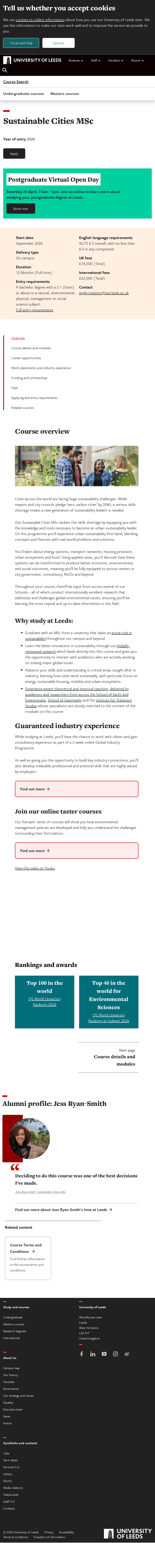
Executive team (13, 1409)
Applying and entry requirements (34, 397)
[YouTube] (104, 1355)
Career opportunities (26, 358)
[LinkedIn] (93, 1355)
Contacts (9, 1508)
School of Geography (65, 700)
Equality (8, 1403)
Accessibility (66, 1532)
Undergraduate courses (23, 94)
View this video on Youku (35, 868)
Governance (11, 1389)
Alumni (137, 60)
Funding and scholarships (29, 377)
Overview (18, 338)
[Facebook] (81, 1355)
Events (7, 1423)
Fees (14, 387)
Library (7, 1474)
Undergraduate (13, 1317)
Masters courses (64, 94)
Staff (96, 60)
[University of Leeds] (128, 1534)
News (6, 1416)
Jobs (6, 1453)
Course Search (15, 82)
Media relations (13, 1488)
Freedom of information (49, 1537)
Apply (14, 153)
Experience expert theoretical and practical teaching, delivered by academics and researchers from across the (77, 691)
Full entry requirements (34, 310)
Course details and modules (31, 348)
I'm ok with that (21, 42)
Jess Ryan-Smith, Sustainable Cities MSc (40, 1192)
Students (76, 60)
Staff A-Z (9, 1502)
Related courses (22, 407)
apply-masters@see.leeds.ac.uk (104, 293)
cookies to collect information (40, 20)
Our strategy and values (18, 1396)
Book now (20, 208)
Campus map (11, 1368)
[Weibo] (127, 1355)
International (11, 1338)
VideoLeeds (10, 1495)
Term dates (10, 1460)
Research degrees (14, 1331)
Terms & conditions (15, 1537)
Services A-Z (11, 1467)
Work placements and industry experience (41, 368)
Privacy (48, 1532)
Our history (10, 1375)
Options (59, 42)
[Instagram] (115, 1355)
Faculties (116, 60)
